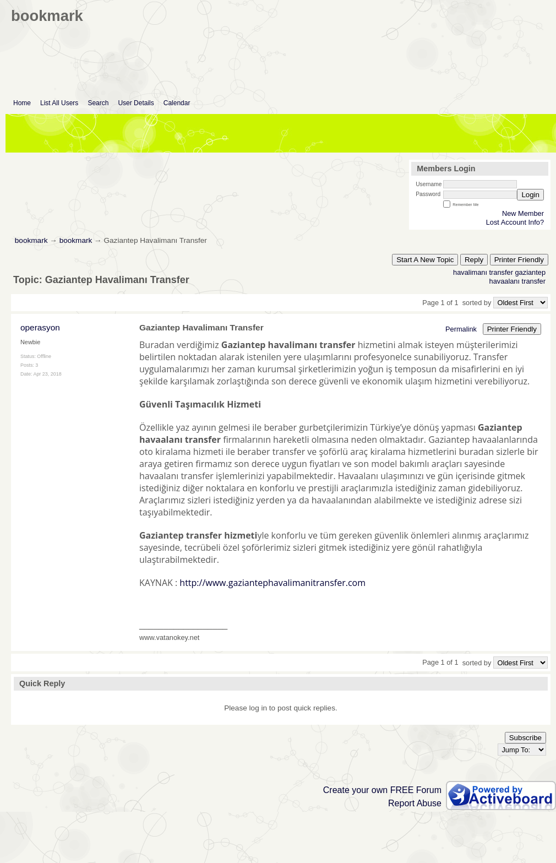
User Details (136, 103)
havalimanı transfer (483, 272)
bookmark (31, 240)
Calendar (176, 103)
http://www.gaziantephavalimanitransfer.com (272, 583)
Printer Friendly (519, 260)
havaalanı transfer (517, 281)
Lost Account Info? (515, 222)
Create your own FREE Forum (382, 790)
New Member (523, 213)
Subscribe (525, 738)
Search (98, 103)
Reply (474, 260)
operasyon (40, 327)
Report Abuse (414, 803)
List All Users (59, 103)
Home (22, 103)
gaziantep (530, 272)
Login (530, 195)
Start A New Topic (425, 260)
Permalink (461, 329)
